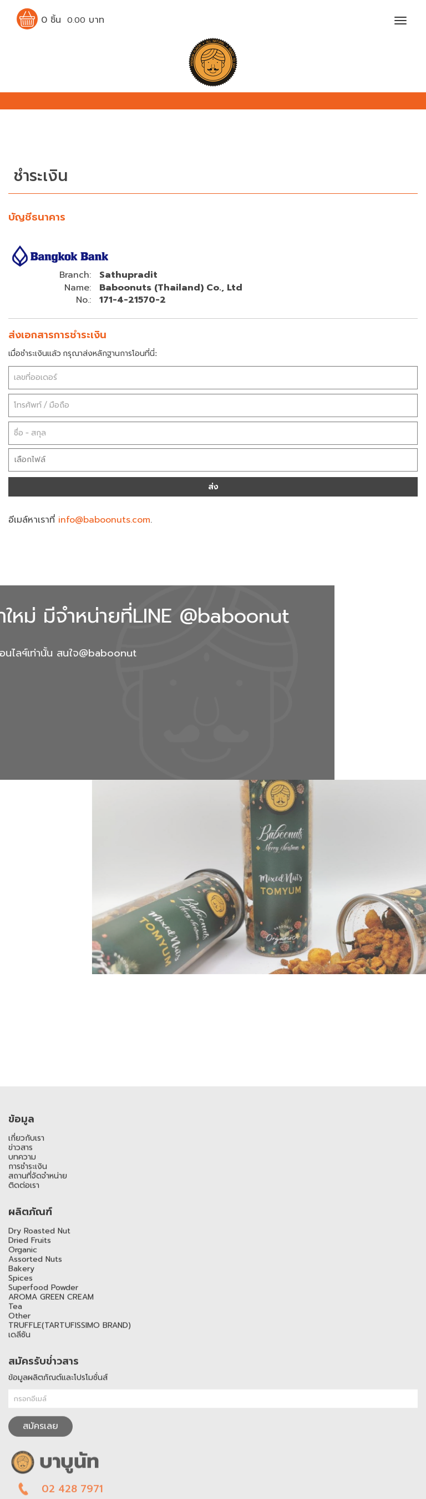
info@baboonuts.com (104, 520)
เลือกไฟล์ (29, 459)
